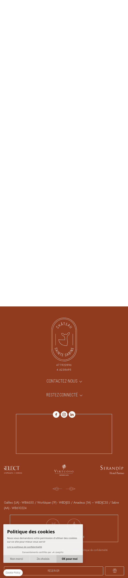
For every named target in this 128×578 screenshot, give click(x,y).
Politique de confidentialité (94, 550)
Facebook (56, 414)
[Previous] (57, 489)
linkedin (72, 414)
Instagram (64, 414)
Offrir (114, 570)
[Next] (70, 489)
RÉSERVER (53, 571)
